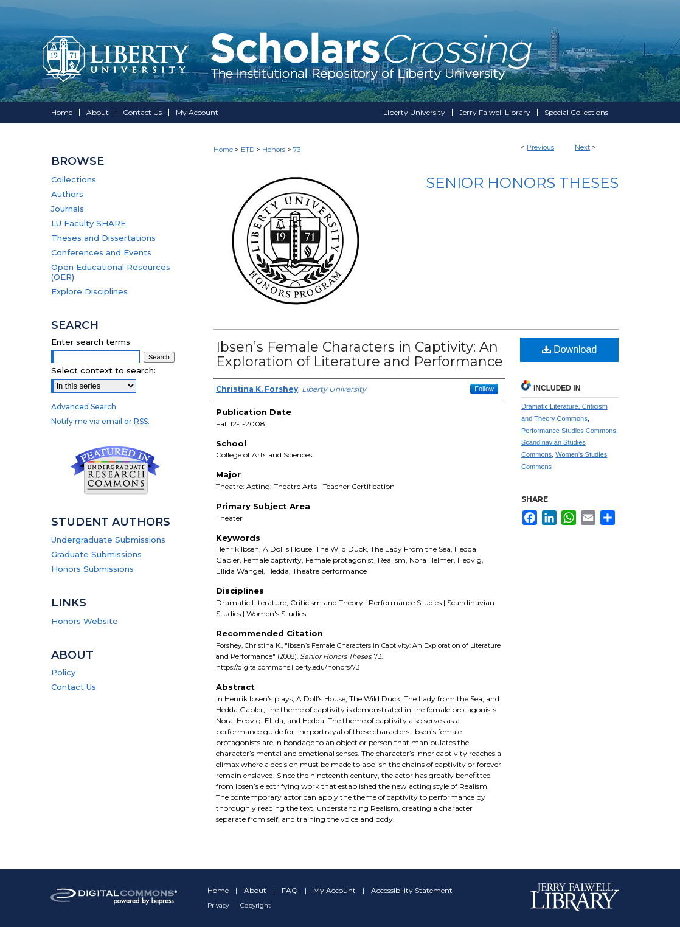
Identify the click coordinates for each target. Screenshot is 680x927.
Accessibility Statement (412, 890)
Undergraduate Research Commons (115, 470)
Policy (63, 672)
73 (296, 149)
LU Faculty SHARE (88, 223)
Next (582, 147)
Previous (540, 147)
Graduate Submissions (96, 554)
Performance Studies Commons (568, 430)
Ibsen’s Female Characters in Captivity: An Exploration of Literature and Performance (359, 354)
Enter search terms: (91, 342)
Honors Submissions (92, 569)
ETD (247, 149)
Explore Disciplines (89, 291)
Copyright (255, 905)
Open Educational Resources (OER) (110, 272)
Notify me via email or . (100, 421)
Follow (484, 388)
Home (223, 149)
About (256, 890)
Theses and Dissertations (103, 238)
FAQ (291, 890)
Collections (73, 179)
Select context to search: (103, 370)
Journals (67, 209)
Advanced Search (83, 406)
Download (569, 349)
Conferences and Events (101, 252)
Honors (273, 149)
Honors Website (84, 621)
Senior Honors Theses (522, 183)
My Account (335, 890)
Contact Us (73, 687)
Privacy (219, 905)
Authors (67, 194)
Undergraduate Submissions (108, 539)
